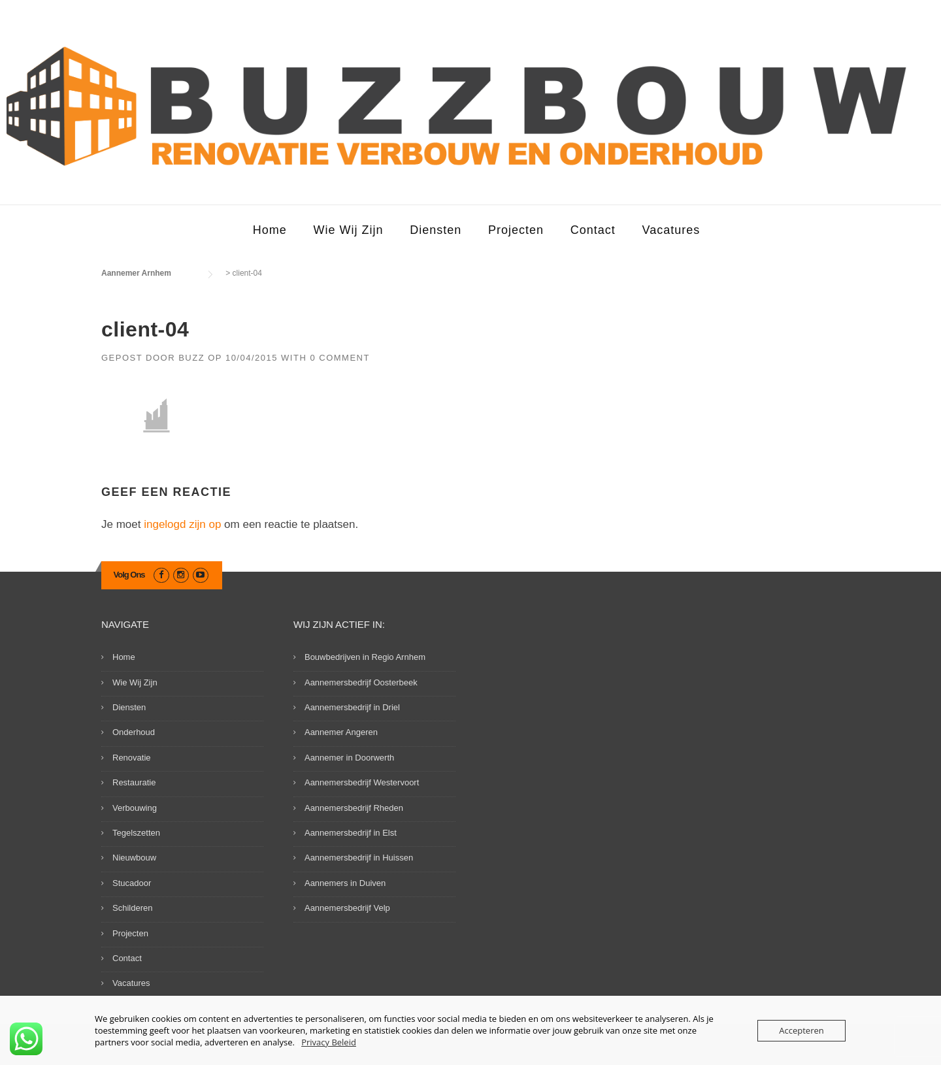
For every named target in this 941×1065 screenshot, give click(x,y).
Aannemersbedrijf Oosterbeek (361, 682)
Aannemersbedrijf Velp (347, 908)
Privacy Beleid (328, 1042)
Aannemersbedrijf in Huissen (359, 857)
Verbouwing (134, 808)
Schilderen (132, 908)
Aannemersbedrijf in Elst (351, 833)
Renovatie (131, 757)
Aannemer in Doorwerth (349, 757)
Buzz (191, 358)
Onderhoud (133, 732)
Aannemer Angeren (341, 732)
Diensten (435, 230)
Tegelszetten (136, 833)
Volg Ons (129, 575)
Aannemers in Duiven (345, 883)
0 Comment (340, 358)
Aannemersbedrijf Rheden (354, 808)
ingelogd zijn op (182, 524)
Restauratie (134, 782)
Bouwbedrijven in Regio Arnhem (365, 657)
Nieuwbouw (134, 857)
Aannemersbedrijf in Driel (352, 707)
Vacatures (671, 230)
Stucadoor (131, 883)
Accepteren (801, 1030)
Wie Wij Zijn (348, 230)
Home (270, 230)
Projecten (516, 230)
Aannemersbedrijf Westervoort (362, 782)
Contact (593, 230)
